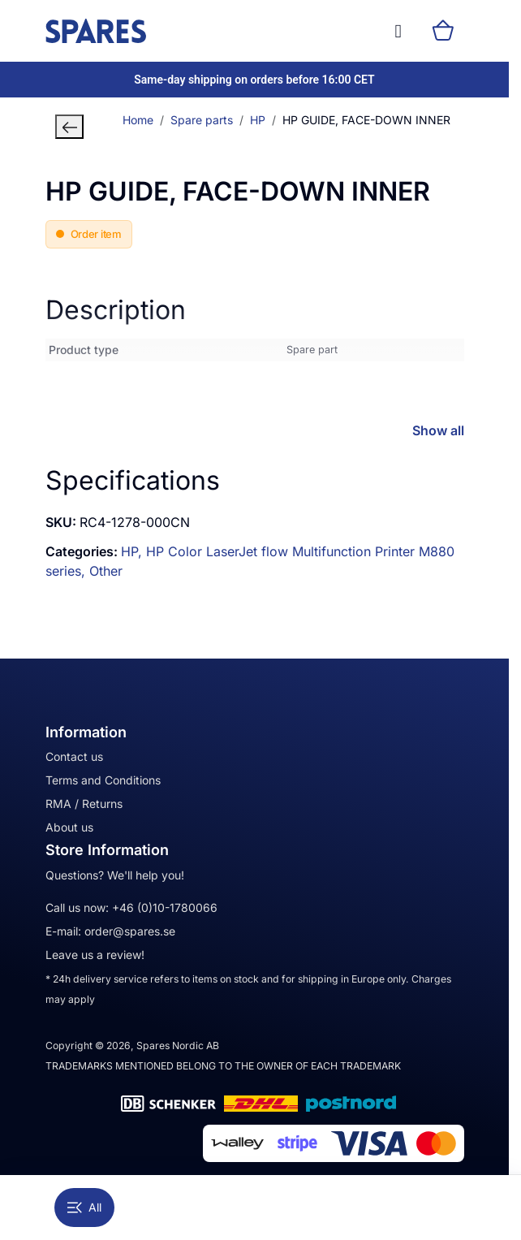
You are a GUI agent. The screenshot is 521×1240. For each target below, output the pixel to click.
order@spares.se (129, 931)
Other (106, 571)
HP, (133, 551)
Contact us (74, 756)
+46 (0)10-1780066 (164, 907)
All (84, 1207)
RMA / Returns (84, 803)
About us (69, 827)
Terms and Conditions (103, 780)
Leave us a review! (94, 954)
